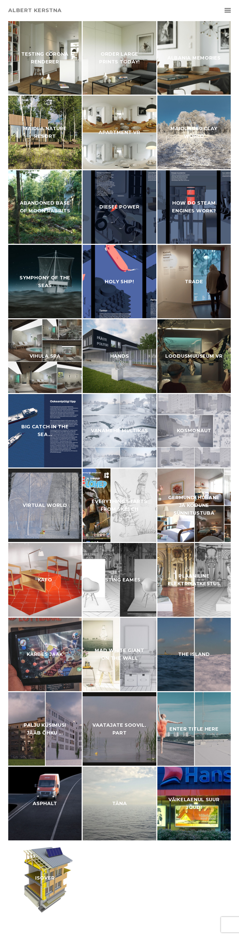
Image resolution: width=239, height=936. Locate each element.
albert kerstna (35, 10)
